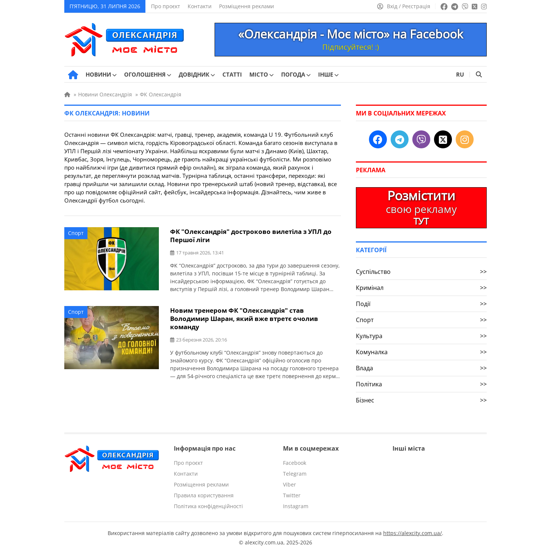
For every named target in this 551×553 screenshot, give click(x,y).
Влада (421, 368)
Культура (421, 335)
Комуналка (421, 351)
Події (421, 303)
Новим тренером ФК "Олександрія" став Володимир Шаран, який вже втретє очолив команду (244, 317)
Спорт (76, 233)
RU (460, 74)
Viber (289, 484)
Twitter (292, 495)
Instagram (295, 506)
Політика (421, 384)
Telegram (295, 473)
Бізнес (421, 400)
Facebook (294, 462)
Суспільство (421, 271)
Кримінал (421, 287)
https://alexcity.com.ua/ (412, 532)
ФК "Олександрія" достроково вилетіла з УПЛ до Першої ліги (251, 235)
